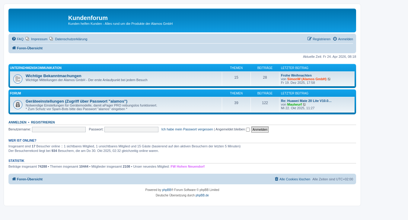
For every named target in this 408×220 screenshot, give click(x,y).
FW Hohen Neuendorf (187, 166)
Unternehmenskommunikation (36, 68)
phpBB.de (202, 195)
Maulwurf (294, 104)
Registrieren (43, 122)
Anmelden (17, 122)
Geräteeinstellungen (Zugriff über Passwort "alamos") (76, 101)
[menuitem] (17, 39)
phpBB (166, 190)
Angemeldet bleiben (232, 129)
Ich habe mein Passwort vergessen (187, 129)
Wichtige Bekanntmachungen (53, 76)
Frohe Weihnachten (296, 75)
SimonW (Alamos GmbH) (307, 79)
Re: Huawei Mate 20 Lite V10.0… (306, 101)
